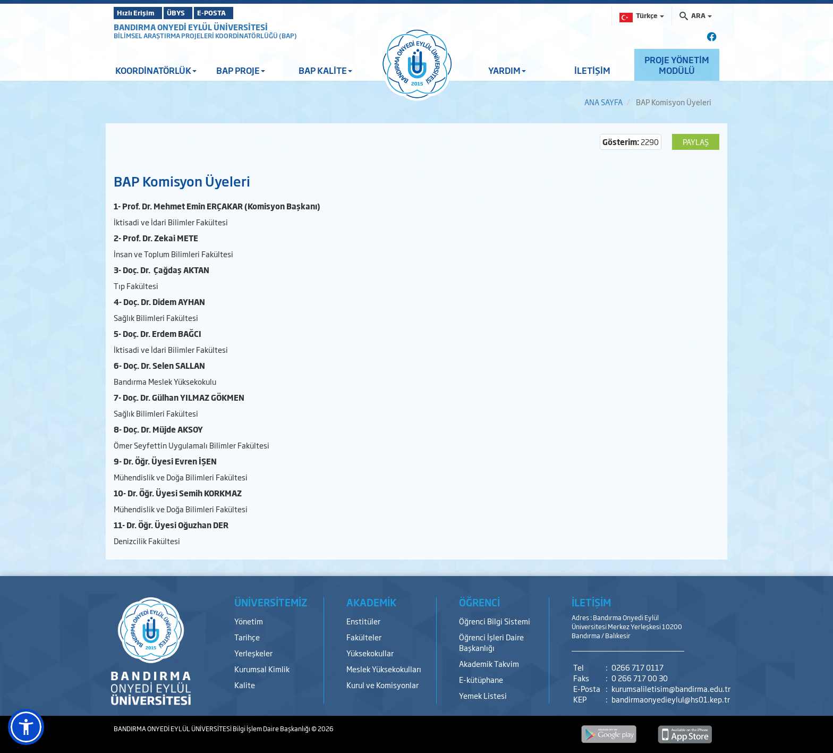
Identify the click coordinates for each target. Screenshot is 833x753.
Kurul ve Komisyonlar (382, 684)
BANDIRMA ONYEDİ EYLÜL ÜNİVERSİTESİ (191, 26)
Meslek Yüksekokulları (383, 668)
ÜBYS (192, 13)
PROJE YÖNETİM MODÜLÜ (676, 65)
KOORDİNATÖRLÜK (156, 70)
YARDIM (507, 70)
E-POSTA (241, 13)
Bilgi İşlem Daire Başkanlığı (272, 728)
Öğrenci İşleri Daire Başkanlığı (491, 642)
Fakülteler (363, 636)
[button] (26, 727)
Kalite (244, 684)
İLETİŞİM (592, 70)
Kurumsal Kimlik (262, 668)
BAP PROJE (240, 70)
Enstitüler (363, 621)
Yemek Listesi (483, 695)
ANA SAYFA (603, 101)
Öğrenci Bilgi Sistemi (494, 621)
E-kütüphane (481, 679)
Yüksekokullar (370, 652)
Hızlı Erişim (140, 13)
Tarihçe (247, 636)
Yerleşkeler (253, 652)
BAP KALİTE (325, 70)
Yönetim (248, 621)
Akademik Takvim (489, 663)
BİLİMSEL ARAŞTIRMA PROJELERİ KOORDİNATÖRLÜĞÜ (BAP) (205, 35)
